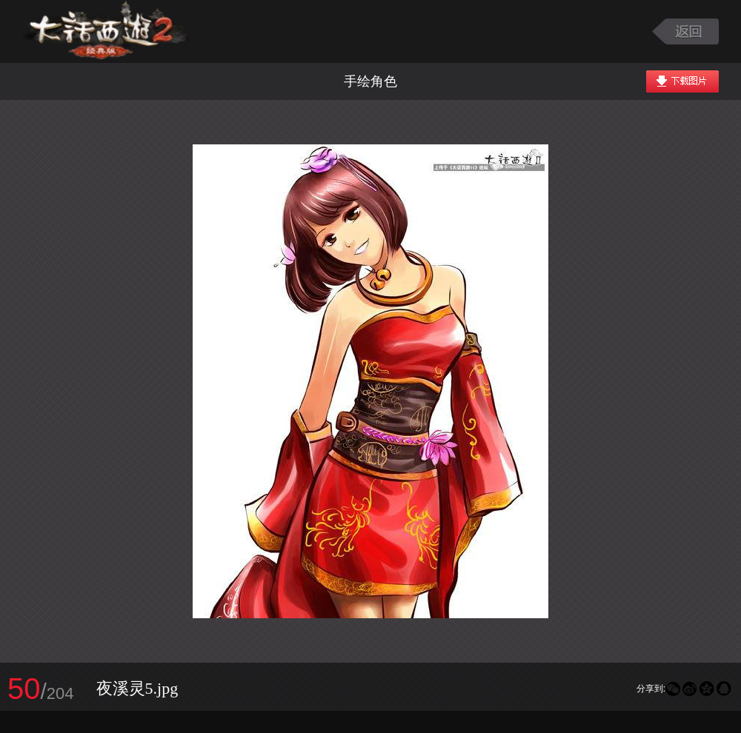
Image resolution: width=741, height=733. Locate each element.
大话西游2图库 (105, 31)
